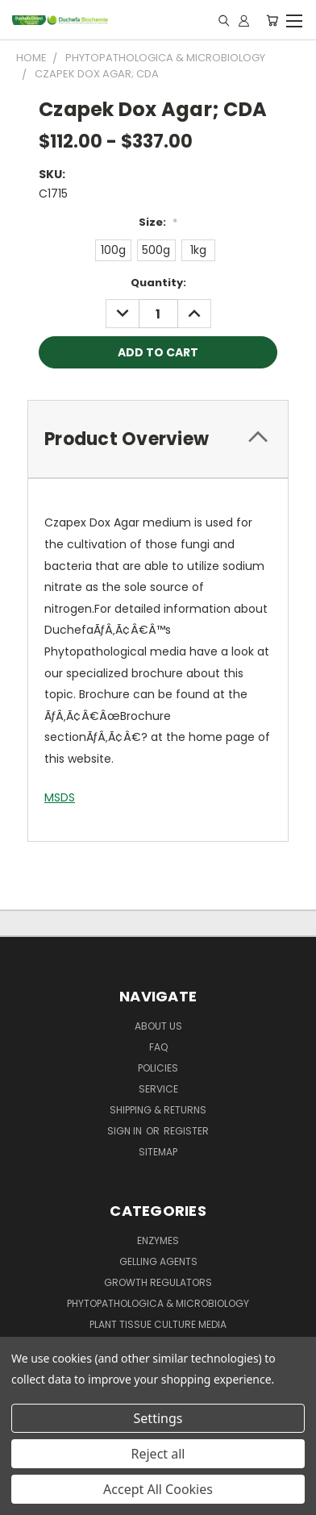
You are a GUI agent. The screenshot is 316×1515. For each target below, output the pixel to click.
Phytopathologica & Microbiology (158, 1303)
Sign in (125, 1131)
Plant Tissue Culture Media (158, 1324)
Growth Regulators (158, 1282)
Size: (158, 222)
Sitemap (158, 1152)
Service (158, 1089)
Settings (158, 1418)
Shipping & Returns (158, 1110)
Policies (158, 1068)
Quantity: (158, 282)
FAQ (158, 1047)
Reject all (158, 1454)
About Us (158, 1026)
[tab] (158, 439)
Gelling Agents (158, 1261)
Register (186, 1131)
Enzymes (158, 1240)
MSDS (59, 797)
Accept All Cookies (158, 1489)
